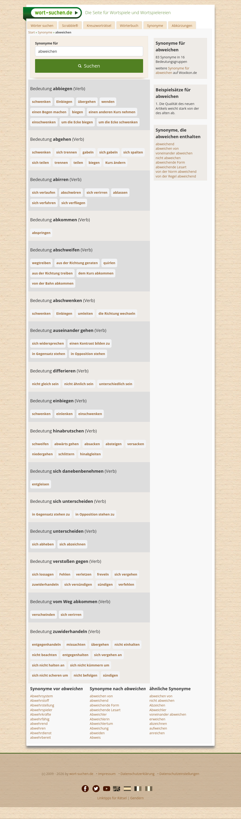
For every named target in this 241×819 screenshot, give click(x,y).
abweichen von (167, 148)
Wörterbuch (129, 25)
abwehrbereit (40, 737)
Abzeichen (157, 705)
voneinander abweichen (174, 153)
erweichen (157, 719)
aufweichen (158, 728)
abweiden (97, 733)
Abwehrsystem (41, 696)
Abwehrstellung (42, 705)
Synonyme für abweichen (172, 70)
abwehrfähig (39, 719)
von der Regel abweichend (176, 176)
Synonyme (155, 25)
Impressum (107, 773)
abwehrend (39, 723)
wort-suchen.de (81, 773)
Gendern (137, 798)
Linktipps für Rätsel (112, 798)
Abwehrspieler (41, 710)
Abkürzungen (182, 25)
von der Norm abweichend (176, 171)
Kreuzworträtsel (99, 25)
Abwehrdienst (41, 733)
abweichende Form (170, 162)
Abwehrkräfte (40, 714)
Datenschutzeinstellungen (179, 773)
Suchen (89, 66)
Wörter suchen (42, 25)
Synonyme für (46, 43)
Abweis (95, 737)
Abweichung (99, 728)
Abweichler (98, 714)
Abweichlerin (99, 719)
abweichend (165, 144)
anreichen (157, 733)
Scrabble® (70, 25)
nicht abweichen (168, 158)
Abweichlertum (101, 723)
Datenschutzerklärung (137, 773)
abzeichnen (158, 723)
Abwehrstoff (39, 700)
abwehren (38, 728)
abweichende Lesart (171, 167)
